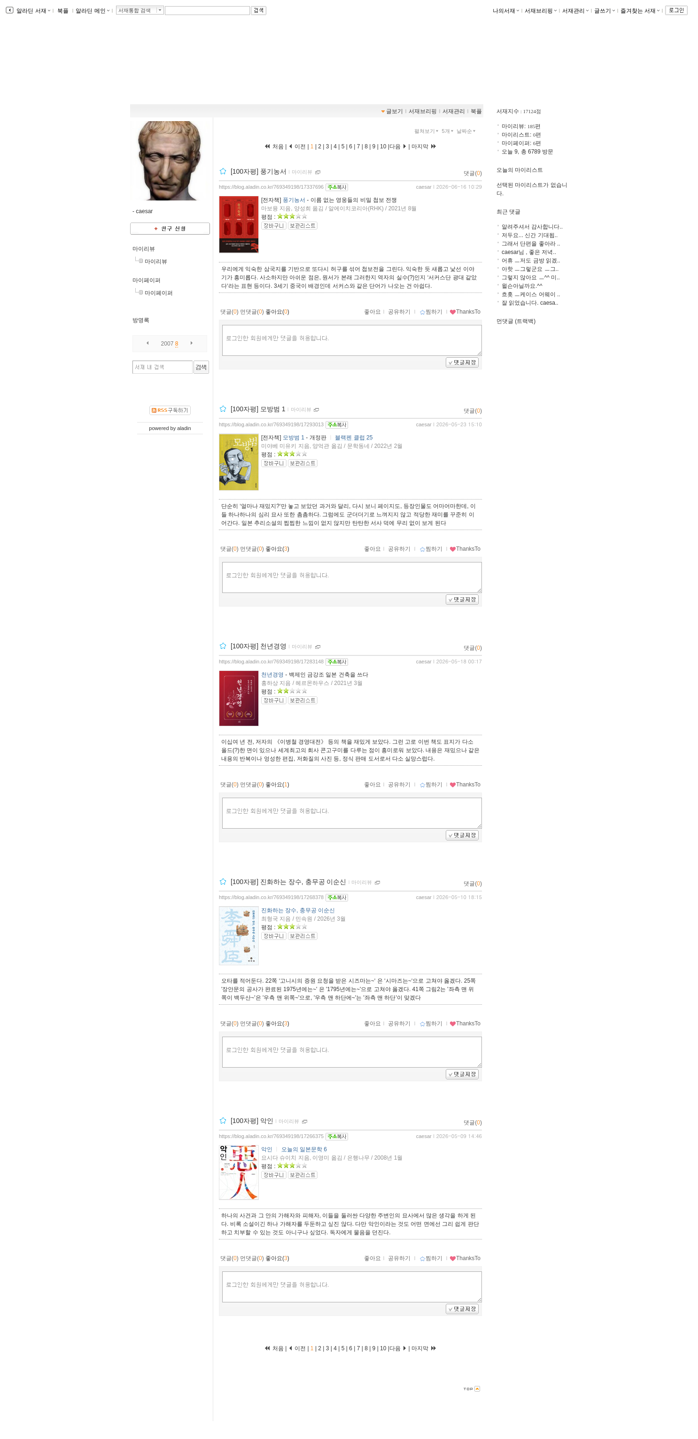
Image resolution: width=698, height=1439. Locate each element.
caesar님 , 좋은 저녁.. (529, 252)
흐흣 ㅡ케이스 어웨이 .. (531, 294)
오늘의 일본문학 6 (304, 1149)
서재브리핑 (541, 11)
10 (383, 146)
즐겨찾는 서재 (639, 11)
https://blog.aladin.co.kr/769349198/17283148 (271, 661)
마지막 (424, 146)
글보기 (394, 111)
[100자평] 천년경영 (259, 646)
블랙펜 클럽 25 (353, 437)
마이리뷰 (143, 249)
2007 (167, 343)
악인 (266, 1149)
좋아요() (277, 311)
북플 (63, 11)
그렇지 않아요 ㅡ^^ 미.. (531, 277)
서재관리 (575, 11)
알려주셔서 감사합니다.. (532, 226)
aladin (184, 428)
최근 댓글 (508, 211)
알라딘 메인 (92, 11)
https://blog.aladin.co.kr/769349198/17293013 (271, 424)
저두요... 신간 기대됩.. (530, 235)
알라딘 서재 (32, 11)
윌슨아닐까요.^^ (522, 286)
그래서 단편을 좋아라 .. (531, 243)
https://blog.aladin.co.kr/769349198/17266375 (271, 1136)
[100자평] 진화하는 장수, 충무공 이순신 (289, 881)
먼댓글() (252, 311)
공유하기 (399, 311)
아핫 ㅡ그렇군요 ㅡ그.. (530, 269)
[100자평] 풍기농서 (259, 171)
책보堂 (153, 61)
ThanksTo (465, 311)
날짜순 (467, 131)
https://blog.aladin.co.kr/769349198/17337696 (271, 187)
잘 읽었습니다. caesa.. (530, 303)
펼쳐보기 (427, 131)
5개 (448, 131)
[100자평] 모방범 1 (258, 409)
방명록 (140, 320)
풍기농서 (294, 200)
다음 (398, 146)
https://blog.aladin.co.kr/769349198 (186, 71)
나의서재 (506, 11)
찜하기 (430, 311)
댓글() (473, 173)
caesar (424, 187)
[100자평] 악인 (252, 1120)
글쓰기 (604, 11)
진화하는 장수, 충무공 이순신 (298, 910)
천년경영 (272, 674)
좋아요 (372, 311)
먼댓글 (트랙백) (515, 321)
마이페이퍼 (146, 280)
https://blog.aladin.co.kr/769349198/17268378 (271, 897)
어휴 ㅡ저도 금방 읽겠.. (531, 260)
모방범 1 (293, 437)
